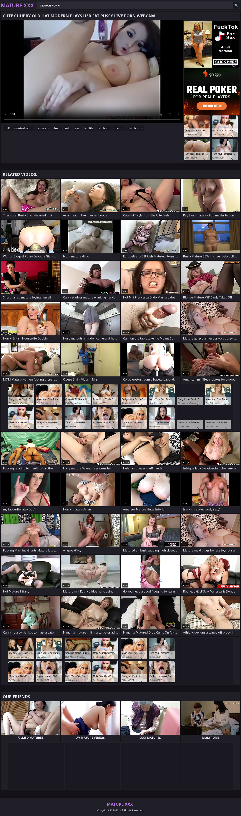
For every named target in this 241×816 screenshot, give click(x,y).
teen (57, 128)
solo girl (118, 128)
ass (77, 128)
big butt (103, 128)
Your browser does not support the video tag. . (92, 71)
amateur (43, 128)
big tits (88, 128)
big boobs (136, 128)
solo (67, 128)
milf (7, 128)
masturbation (23, 128)
